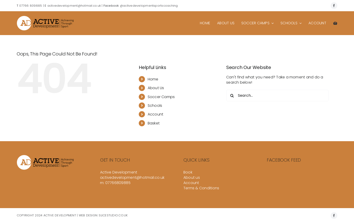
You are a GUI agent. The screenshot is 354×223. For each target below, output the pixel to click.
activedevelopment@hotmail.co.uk (74, 5)
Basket (154, 123)
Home (153, 79)
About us (191, 177)
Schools (155, 105)
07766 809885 (30, 5)
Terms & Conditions (201, 188)
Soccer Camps (161, 96)
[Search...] (277, 95)
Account (155, 114)
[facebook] (334, 5)
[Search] (232, 95)
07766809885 (118, 182)
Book (187, 172)
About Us (156, 88)
